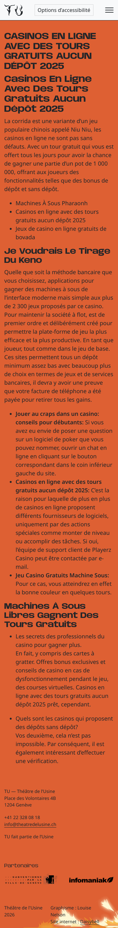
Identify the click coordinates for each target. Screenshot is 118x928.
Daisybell (89, 922)
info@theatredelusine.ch (30, 825)
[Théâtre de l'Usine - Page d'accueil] (14, 10)
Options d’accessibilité (64, 10)
